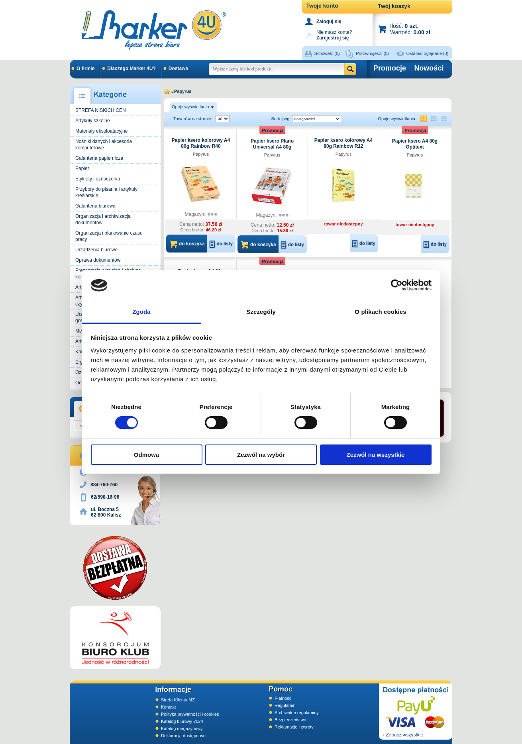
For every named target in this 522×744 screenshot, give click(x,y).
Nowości (429, 68)
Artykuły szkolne (92, 120)
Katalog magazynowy (182, 728)
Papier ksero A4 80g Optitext (415, 144)
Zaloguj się (328, 21)
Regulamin (285, 705)
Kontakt (168, 707)
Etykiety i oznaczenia (97, 179)
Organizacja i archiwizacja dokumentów (103, 219)
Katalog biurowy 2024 (182, 721)
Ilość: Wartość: (410, 29)
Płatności (283, 698)
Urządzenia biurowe (96, 250)
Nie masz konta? (334, 34)
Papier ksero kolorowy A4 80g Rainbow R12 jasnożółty (343, 146)
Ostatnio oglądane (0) (427, 53)
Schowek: (327, 53)
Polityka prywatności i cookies (190, 714)
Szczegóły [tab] (260, 311)
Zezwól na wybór (261, 454)
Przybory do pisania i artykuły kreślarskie (106, 192)
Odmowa (146, 454)
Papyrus (201, 154)
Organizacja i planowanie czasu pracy (109, 236)
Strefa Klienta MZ (178, 699)
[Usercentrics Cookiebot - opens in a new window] (397, 285)
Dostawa (178, 68)
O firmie (85, 68)
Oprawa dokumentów (97, 260)
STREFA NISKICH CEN (100, 110)
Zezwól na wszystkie (376, 454)
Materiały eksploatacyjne (101, 131)
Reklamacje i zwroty (294, 726)
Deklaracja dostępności (183, 735)
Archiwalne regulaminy (297, 712)
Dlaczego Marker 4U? (131, 68)
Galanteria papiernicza (99, 158)
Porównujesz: (372, 53)
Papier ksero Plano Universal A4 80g (272, 144)
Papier (82, 168)
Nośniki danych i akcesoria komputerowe (103, 145)
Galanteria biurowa (95, 206)
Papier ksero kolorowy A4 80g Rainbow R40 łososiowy (201, 146)
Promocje (389, 68)
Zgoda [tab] (141, 311)
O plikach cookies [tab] (380, 311)
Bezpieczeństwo (290, 719)
